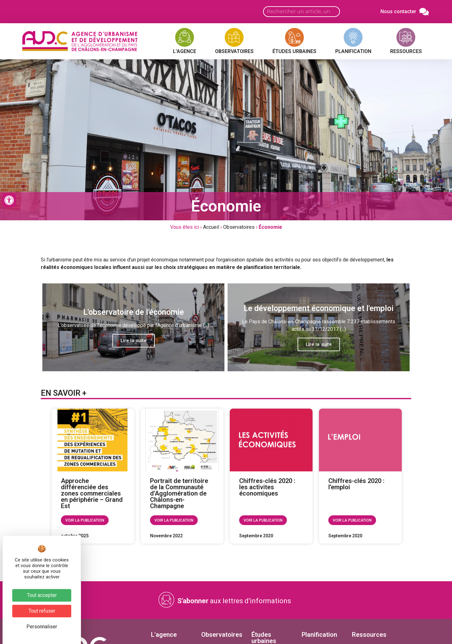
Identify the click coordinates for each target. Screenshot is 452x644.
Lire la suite (134, 340)
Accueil (211, 227)
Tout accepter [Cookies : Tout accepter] (42, 595)
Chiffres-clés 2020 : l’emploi (356, 484)
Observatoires (239, 227)
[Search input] (301, 11)
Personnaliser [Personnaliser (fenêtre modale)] (41, 627)
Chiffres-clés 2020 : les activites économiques (267, 487)
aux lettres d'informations (234, 601)
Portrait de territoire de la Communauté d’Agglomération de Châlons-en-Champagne (179, 493)
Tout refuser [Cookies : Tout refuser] (42, 611)
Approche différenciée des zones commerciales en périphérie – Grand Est (92, 493)
